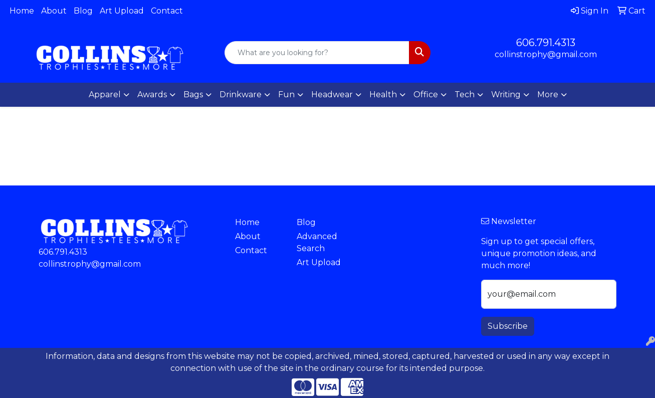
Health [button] (383, 94)
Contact (167, 11)
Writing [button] (506, 94)
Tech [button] (465, 94)
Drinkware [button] (241, 94)
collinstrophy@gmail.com (546, 54)
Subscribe (508, 326)
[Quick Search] (317, 52)
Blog (83, 11)
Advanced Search (317, 242)
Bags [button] (193, 94)
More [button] (547, 94)
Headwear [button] (332, 94)
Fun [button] (286, 94)
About (54, 11)
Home (22, 11)
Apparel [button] (105, 94)
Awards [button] (152, 94)
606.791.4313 (545, 43)
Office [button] (425, 94)
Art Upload (122, 11)
